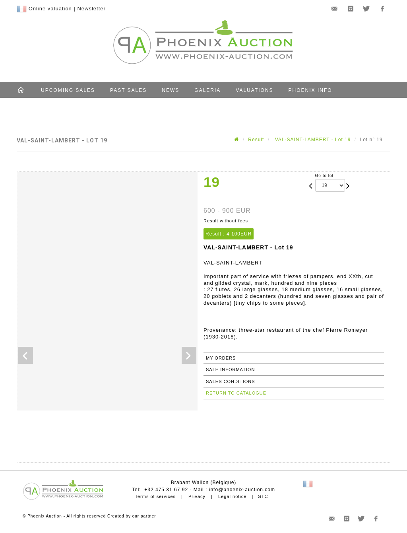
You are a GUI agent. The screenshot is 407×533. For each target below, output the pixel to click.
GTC (263, 496)
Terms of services (155, 496)
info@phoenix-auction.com (242, 489)
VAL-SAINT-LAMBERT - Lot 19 (312, 139)
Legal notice (232, 496)
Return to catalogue (236, 393)
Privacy (196, 496)
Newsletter (91, 9)
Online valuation (50, 9)
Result (256, 139)
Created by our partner (131, 516)
